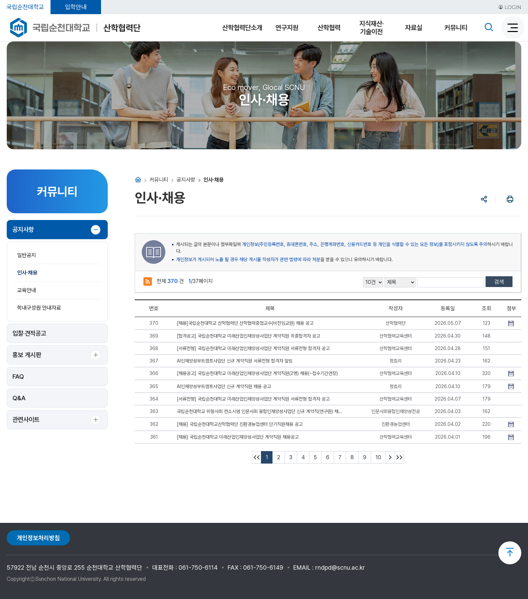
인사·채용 (27, 273)
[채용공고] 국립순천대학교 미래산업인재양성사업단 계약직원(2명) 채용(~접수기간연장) (257, 373)
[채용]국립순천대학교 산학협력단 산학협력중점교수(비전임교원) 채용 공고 (245, 323)
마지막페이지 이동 (399, 457)
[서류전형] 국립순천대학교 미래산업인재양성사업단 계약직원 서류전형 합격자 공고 (253, 348)
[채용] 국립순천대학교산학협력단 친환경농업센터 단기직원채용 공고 (240, 424)
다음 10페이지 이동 (390, 457)
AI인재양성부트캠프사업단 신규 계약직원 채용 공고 (224, 386)
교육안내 (26, 290)
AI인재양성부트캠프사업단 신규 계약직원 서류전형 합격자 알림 (235, 361)
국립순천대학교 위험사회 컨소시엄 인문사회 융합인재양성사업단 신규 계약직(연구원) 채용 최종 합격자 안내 (261, 411)
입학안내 (76, 6)
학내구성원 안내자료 (39, 308)
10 (378, 457)
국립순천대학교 (25, 6)
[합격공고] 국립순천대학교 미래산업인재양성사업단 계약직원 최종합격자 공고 (248, 336)
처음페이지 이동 (256, 457)
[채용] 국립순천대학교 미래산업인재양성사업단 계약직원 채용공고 (238, 437)
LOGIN (509, 7)
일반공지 (26, 255)
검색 (499, 282)
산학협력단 (121, 28)
